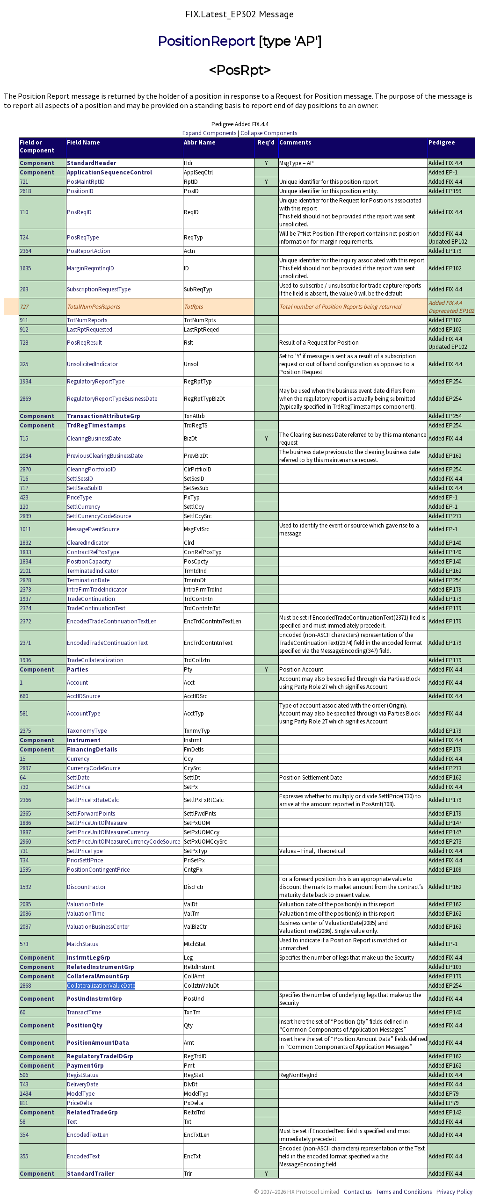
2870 (25, 469)
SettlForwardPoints (91, 813)
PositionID (80, 191)
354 (24, 1135)
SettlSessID (80, 479)
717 (24, 488)
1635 (25, 268)
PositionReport (206, 41)
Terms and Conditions (404, 1192)
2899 (25, 516)
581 (24, 713)
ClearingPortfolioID (91, 469)
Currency (78, 759)
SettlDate (78, 777)
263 (24, 289)
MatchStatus (82, 944)
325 (24, 364)
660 (24, 696)
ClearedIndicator (88, 543)
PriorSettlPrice (85, 860)
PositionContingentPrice (98, 870)
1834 (25, 561)
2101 (25, 571)
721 (24, 182)
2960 (25, 842)
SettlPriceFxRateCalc (93, 800)
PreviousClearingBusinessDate (105, 456)
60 (22, 1012)
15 (22, 759)
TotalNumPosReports (93, 307)
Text (72, 1122)
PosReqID (79, 212)
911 (24, 320)
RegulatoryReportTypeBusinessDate (112, 399)
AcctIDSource (83, 696)
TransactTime (84, 1012)
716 (24, 479)
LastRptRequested (89, 329)
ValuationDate (85, 904)
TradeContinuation (91, 599)
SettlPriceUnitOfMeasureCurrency (108, 832)
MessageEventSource (93, 529)
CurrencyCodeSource (93, 768)
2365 (25, 813)
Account (77, 683)
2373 (25, 589)
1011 (25, 529)
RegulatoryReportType (95, 381)
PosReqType (83, 237)
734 (24, 860)
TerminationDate (88, 580)
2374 (25, 608)
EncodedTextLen (88, 1135)
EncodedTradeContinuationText (107, 643)
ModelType (80, 1094)
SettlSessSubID (84, 488)
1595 (25, 870)
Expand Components (209, 133)
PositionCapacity (89, 561)
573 (24, 944)
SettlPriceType (84, 851)
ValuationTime (85, 914)
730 (24, 787)
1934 (25, 381)
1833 (25, 552)
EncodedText (83, 1156)
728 (24, 343)
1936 (25, 660)
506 (24, 1075)
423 (24, 497)
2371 (25, 643)
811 (24, 1103)
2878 (25, 580)
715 (24, 438)
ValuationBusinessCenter (98, 927)
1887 (25, 832)
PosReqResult (84, 343)
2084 (25, 456)
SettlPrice (78, 787)
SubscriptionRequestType (99, 289)
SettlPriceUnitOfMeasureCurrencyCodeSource (123, 842)
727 (24, 307)
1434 (25, 1094)
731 (24, 851)
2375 (25, 731)
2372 (25, 621)
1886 (25, 823)
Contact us (357, 1192)
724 (24, 237)
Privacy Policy (454, 1192)
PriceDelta (80, 1103)
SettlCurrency (83, 507)
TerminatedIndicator (92, 571)
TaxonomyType (87, 731)
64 (22, 777)
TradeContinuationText (96, 608)
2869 (25, 399)
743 (24, 1084)
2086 (25, 914)
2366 (25, 800)
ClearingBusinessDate (94, 438)
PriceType (79, 497)
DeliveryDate (82, 1084)
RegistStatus (82, 1075)
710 (24, 212)
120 (24, 507)
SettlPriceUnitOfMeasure (97, 823)
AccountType (83, 713)
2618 (25, 191)
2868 (25, 986)
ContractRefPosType (93, 552)
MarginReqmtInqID (90, 268)
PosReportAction (88, 251)
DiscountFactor (86, 887)
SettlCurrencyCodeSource (99, 516)
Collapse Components (268, 133)
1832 (25, 543)
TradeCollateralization (95, 660)
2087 (25, 927)
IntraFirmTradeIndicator (97, 589)
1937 (25, 599)
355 (24, 1156)
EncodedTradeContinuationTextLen (112, 621)
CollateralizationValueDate (101, 986)
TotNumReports (87, 320)
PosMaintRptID (86, 182)
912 (24, 329)
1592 (25, 887)
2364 (25, 251)
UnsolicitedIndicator (92, 364)
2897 (25, 768)
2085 (25, 904)
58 (22, 1122)
